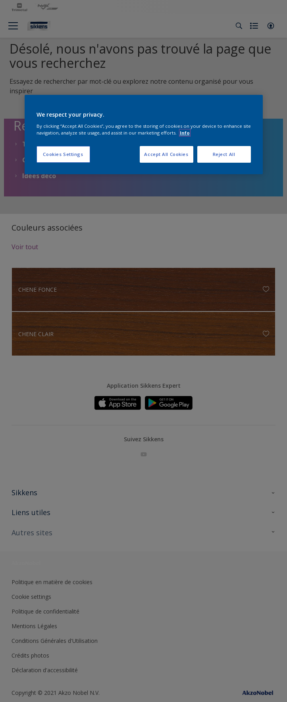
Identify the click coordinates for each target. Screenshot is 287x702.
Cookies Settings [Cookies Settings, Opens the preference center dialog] (63, 154)
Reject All (224, 154)
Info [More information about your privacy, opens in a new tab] (185, 133)
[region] (144, 134)
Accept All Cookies (166, 154)
